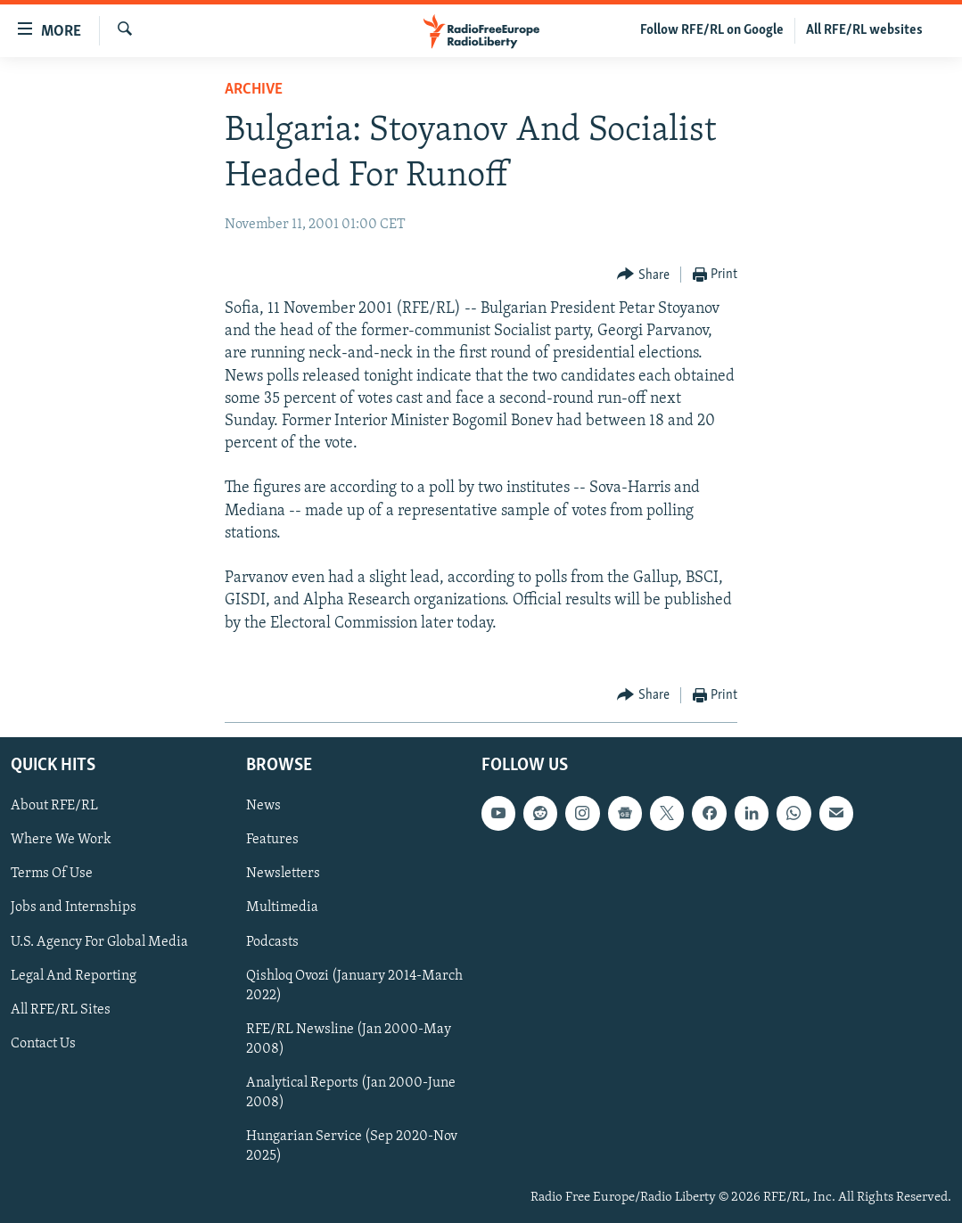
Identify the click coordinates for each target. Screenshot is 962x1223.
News (263, 806)
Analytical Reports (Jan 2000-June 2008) (351, 1093)
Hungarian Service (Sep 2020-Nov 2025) (351, 1146)
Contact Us (43, 1044)
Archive (254, 89)
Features (272, 840)
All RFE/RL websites (864, 30)
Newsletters (283, 873)
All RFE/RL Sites (61, 1010)
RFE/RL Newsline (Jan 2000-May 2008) (348, 1039)
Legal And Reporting (73, 976)
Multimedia (282, 908)
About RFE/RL (54, 806)
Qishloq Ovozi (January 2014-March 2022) (354, 986)
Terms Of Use (52, 873)
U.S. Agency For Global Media (99, 942)
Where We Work (61, 840)
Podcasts (272, 942)
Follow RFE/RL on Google (712, 30)
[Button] (643, 275)
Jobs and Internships (73, 908)
